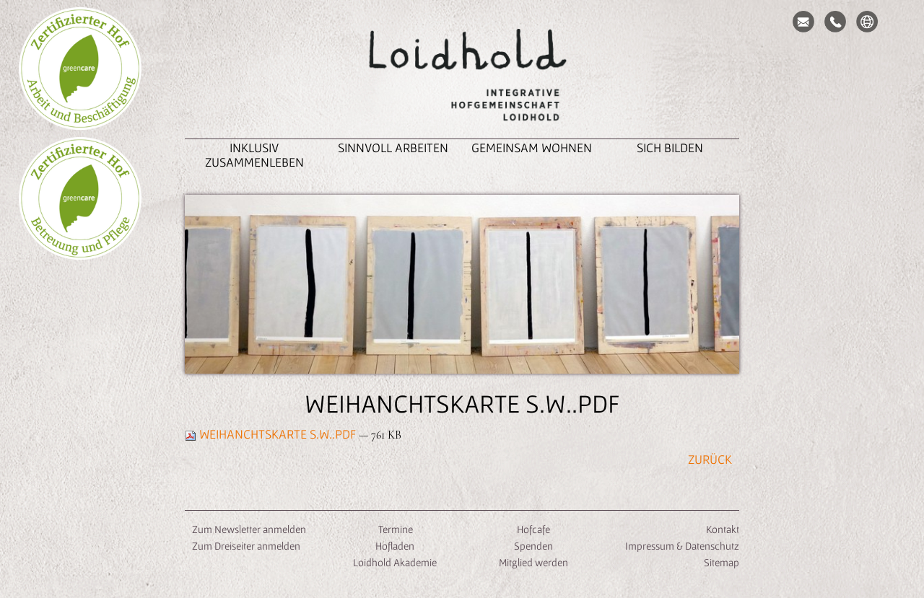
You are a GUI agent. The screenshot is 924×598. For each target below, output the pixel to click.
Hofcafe (533, 529)
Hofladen (394, 546)
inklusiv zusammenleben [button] (254, 155)
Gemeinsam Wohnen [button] (531, 147)
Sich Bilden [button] (670, 147)
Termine (394, 529)
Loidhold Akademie (395, 562)
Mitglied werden (533, 562)
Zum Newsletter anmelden (249, 529)
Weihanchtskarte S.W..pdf (272, 433)
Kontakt (722, 529)
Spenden (533, 546)
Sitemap (721, 562)
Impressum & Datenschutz (682, 546)
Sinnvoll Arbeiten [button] (393, 147)
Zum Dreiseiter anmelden (246, 546)
